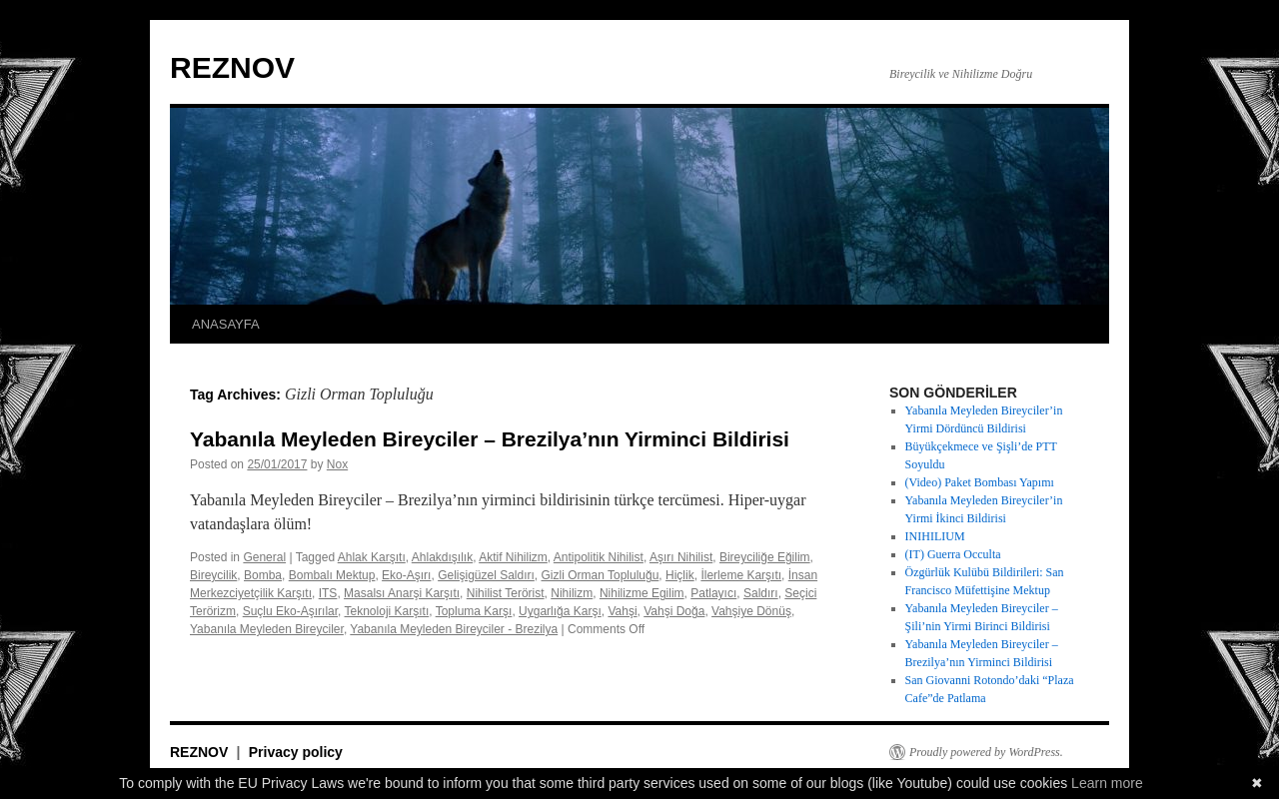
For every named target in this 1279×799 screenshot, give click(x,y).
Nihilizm (572, 593)
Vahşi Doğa (673, 611)
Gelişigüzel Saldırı (486, 575)
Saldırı (760, 593)
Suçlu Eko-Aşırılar (290, 611)
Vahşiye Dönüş (751, 611)
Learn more (1107, 783)
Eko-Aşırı (406, 575)
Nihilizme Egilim (642, 593)
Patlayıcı (713, 593)
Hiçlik (679, 575)
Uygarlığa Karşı (560, 611)
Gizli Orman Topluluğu (600, 575)
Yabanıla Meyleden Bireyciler (267, 629)
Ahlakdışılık (442, 557)
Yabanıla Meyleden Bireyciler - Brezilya (454, 629)
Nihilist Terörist (506, 593)
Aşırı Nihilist (680, 557)
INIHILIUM (935, 536)
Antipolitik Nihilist (598, 557)
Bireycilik (213, 575)
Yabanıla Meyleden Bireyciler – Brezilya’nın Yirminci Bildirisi (489, 438)
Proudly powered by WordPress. (986, 752)
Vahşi (622, 611)
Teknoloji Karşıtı (387, 611)
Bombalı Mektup (332, 575)
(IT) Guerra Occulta (953, 554)
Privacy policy (296, 752)
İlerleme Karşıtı (740, 575)
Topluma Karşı (474, 611)
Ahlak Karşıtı (372, 557)
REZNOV (232, 67)
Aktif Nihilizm (513, 557)
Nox (337, 464)
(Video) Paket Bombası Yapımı (979, 482)
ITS (328, 593)
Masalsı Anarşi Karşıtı (402, 593)
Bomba (263, 575)
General (264, 557)
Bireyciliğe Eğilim (764, 557)
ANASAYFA (226, 324)
